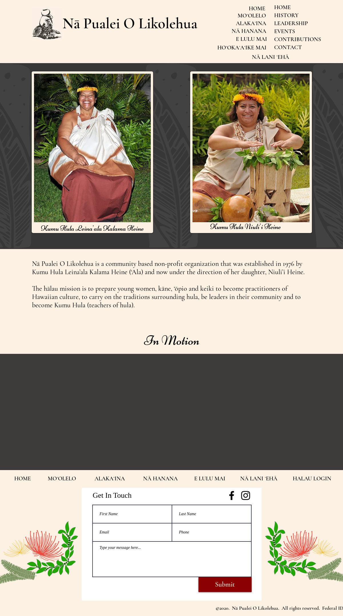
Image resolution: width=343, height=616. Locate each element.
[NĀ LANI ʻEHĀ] (270, 57)
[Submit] (225, 584)
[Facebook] (232, 495)
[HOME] (257, 8)
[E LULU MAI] (251, 39)
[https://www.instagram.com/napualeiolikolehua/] (246, 495)
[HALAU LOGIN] (312, 478)
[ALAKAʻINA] (251, 23)
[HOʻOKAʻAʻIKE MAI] (242, 47)
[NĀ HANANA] (249, 31)
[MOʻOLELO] (252, 15)
